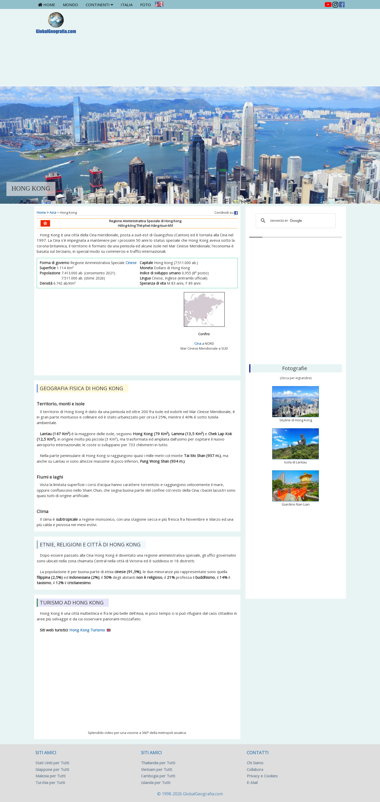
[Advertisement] (216, 47)
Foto (145, 4)
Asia (53, 212)
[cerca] (294, 221)
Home (46, 4)
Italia (126, 4)
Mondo (70, 4)
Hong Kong (295, 334)
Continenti (99, 4)
